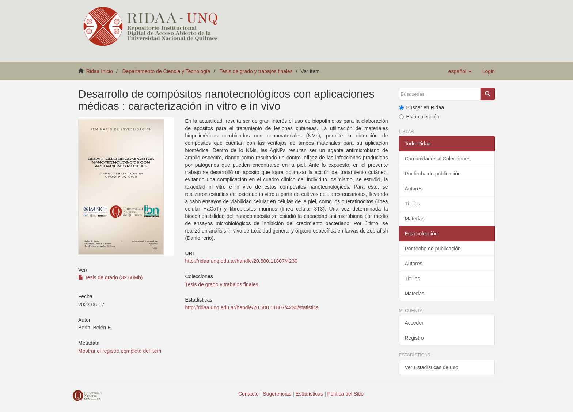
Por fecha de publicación (433, 174)
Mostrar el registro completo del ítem (119, 351)
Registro (414, 338)
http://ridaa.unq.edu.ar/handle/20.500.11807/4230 (241, 261)
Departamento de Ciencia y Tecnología (166, 71)
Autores (413, 189)
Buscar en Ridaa (421, 107)
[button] (460, 71)
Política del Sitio (345, 394)
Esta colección (419, 117)
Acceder (414, 323)
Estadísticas (309, 394)
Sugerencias (277, 394)
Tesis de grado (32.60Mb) (110, 277)
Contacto (248, 394)
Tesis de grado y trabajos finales (256, 71)
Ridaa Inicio (99, 71)
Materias (415, 219)
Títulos (412, 204)
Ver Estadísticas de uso (431, 367)
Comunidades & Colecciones (438, 159)
